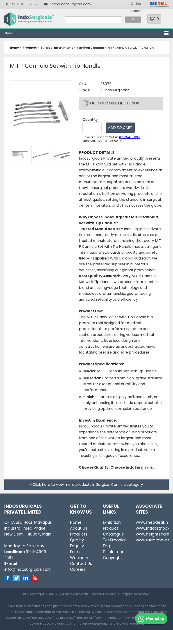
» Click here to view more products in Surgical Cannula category (86, 484)
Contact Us (81, 563)
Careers (77, 569)
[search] (93, 20)
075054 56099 (129, 137)
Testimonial (114, 540)
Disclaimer (113, 551)
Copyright (112, 557)
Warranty (79, 557)
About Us (78, 528)
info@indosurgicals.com (71, 4)
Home (76, 522)
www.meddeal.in (152, 522)
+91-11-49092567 (24, 4)
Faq (106, 546)
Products (78, 534)
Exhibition (112, 522)
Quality (77, 540)
